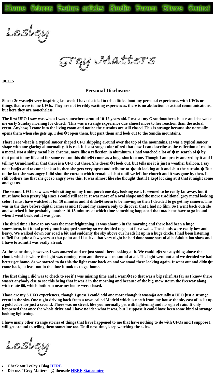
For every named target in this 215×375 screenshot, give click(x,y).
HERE (56, 366)
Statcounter (93, 370)
